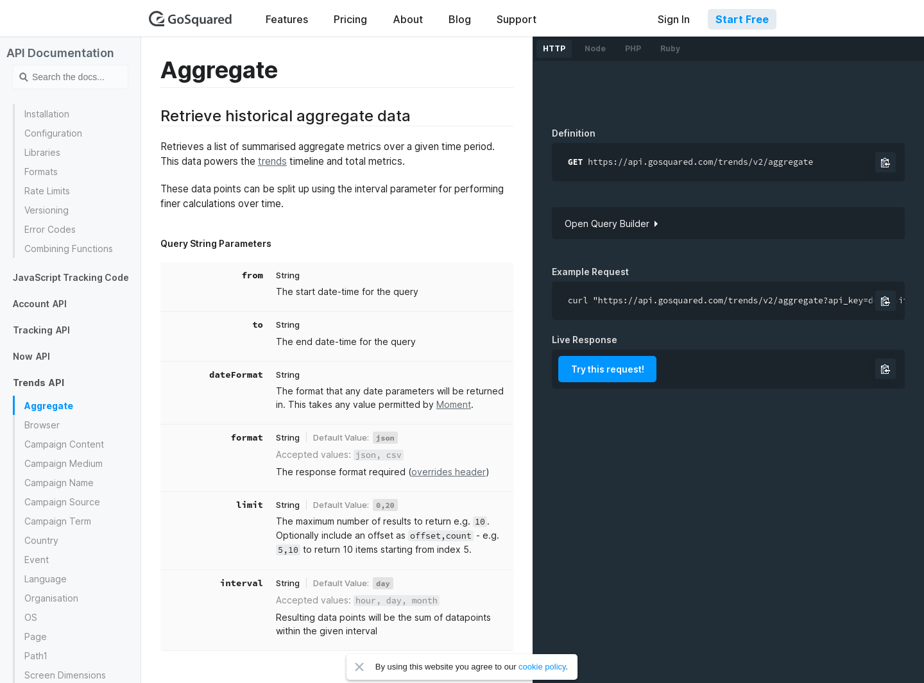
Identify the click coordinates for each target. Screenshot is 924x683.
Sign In (674, 19)
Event (36, 559)
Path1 (35, 655)
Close (359, 667)
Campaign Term (57, 521)
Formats (41, 171)
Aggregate (48, 405)
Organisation (51, 598)
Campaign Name (59, 482)
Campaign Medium (63, 463)
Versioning (46, 210)
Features (287, 19)
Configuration (53, 133)
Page (35, 636)
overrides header (448, 471)
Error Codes (50, 229)
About (408, 19)
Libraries (42, 152)
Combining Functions (68, 248)
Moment (453, 404)
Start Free (742, 19)
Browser (42, 424)
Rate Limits (47, 190)
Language (45, 578)
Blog (460, 19)
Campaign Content (64, 444)
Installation (46, 113)
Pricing (350, 19)
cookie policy (541, 666)
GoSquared (191, 18)
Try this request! (607, 369)
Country (41, 540)
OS (30, 617)
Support (516, 19)
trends (272, 161)
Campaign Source (62, 501)
